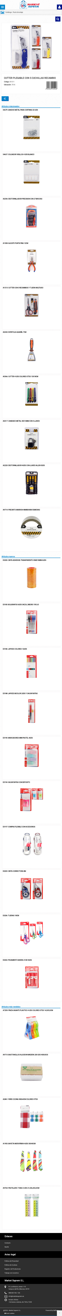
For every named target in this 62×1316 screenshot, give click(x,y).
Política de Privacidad (12, 1261)
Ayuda (7, 1247)
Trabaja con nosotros (12, 1273)
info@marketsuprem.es (16, 1296)
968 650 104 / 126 (14, 1293)
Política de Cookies (11, 1265)
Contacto (8, 1243)
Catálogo (8, 12)
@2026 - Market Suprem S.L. (12, 1310)
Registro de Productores (13, 1269)
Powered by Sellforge (52, 1310)
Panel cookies (9, 1313)
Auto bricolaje (18, 12)
